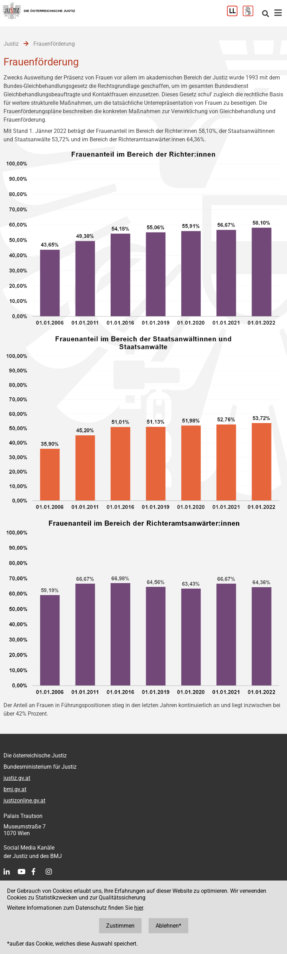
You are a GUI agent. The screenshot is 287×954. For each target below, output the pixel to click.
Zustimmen (120, 925)
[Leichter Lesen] (235, 14)
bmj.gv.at (15, 789)
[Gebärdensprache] (251, 14)
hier (138, 907)
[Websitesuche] (266, 14)
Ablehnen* (168, 925)
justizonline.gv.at (24, 800)
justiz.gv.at (17, 778)
